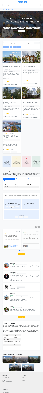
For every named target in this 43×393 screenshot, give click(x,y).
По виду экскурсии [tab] (19, 178)
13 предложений (34, 287)
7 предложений (34, 297)
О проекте (23, 380)
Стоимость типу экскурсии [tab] (9, 178)
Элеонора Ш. (12, 263)
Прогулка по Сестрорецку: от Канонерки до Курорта (13, 246)
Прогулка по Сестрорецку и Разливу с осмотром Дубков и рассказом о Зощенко (33, 245)
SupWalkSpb (12, 293)
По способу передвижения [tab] (30, 178)
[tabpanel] (21, 185)
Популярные (14, 27)
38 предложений (34, 276)
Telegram (26, 217)
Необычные (6, 27)
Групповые (21, 27)
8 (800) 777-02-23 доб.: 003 (7, 381)
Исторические (21, 30)
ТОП (11, 47)
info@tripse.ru (21, 215)
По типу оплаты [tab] (7, 180)
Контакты (23, 377)
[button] (36, 227)
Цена (37, 43)
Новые (14, 47)
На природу (36, 27)
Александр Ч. (13, 272)
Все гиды (21, 317)
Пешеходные (29, 27)
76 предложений (34, 265)
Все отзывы (21, 254)
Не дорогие (19, 47)
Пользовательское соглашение (8, 387)
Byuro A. (11, 285)
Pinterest (21, 217)
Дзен (16, 217)
